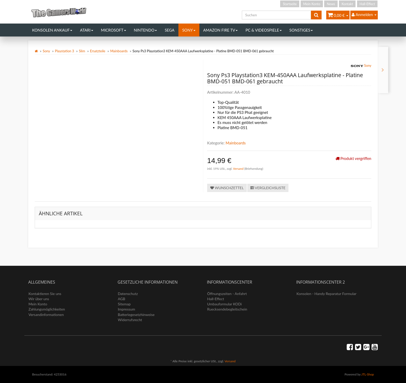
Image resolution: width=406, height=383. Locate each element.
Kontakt (347, 4)
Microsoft (113, 30)
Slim (82, 51)
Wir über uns (38, 299)
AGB (121, 299)
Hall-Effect (367, 4)
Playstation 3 (64, 51)
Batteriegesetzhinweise (136, 314)
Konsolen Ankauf (52, 30)
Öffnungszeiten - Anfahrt (227, 293)
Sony (188, 30)
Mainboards (119, 51)
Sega (170, 30)
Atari (86, 30)
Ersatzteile (97, 51)
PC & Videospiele (263, 30)
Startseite (289, 4)
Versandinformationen (46, 314)
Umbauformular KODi (224, 304)
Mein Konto (311, 4)
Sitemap (124, 304)
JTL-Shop (367, 374)
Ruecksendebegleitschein (227, 309)
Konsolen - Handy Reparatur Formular (326, 293)
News (331, 4)
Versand (238, 168)
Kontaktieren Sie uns (44, 293)
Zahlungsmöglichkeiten (46, 309)
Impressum (126, 309)
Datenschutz (128, 293)
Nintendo (145, 30)
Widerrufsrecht (130, 320)
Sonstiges (301, 30)
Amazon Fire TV (220, 30)
